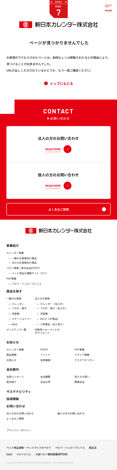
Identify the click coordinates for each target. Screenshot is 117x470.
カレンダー (18, 306)
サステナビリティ (84, 362)
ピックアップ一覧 (16, 331)
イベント (45, 357)
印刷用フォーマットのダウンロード (47, 333)
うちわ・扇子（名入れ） (54, 310)
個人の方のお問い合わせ (71, 415)
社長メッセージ (15, 379)
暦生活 (92, 449)
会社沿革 (45, 384)
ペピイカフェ (23, 455)
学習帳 (15, 315)
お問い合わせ (15, 408)
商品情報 (11, 357)
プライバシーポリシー (18, 432)
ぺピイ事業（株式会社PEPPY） (24, 270)
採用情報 (45, 362)
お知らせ (12, 344)
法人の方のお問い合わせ (20, 415)
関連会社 (79, 384)
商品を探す (14, 293)
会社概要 (45, 379)
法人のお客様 (42, 300)
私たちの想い (82, 379)
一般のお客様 (13, 300)
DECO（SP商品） (50, 321)
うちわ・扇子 (19, 310)
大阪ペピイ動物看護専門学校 (51, 455)
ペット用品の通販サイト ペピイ (29, 275)
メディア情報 (82, 357)
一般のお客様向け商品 (24, 260)
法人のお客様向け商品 (24, 265)
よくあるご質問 (15, 421)
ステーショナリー (22, 321)
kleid (14, 326)
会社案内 (12, 371)
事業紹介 (12, 247)
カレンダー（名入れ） (52, 306)
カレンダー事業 (15, 255)
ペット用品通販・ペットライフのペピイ (28, 449)
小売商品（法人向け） (52, 326)
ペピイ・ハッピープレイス (26, 286)
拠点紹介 (11, 384)
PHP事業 (11, 280)
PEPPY (44, 351)
